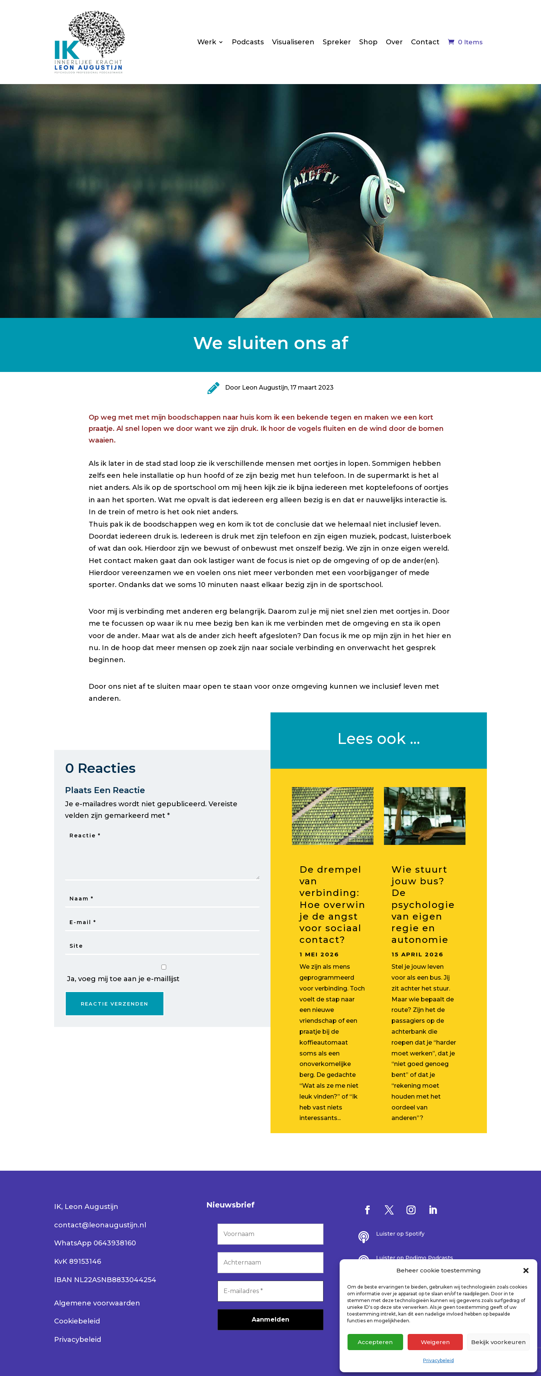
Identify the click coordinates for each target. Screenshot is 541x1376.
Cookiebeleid (77, 1321)
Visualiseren (293, 42)
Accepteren (375, 1342)
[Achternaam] (270, 1262)
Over (394, 42)
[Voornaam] (270, 1234)
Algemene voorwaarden (97, 1303)
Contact (425, 42)
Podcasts (248, 42)
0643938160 (115, 1243)
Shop (368, 42)
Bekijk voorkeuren (498, 1342)
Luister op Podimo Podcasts (414, 1257)
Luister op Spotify (400, 1233)
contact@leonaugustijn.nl (100, 1225)
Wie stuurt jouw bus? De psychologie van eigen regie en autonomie (423, 904)
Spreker (337, 42)
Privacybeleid (438, 1360)
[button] (526, 1270)
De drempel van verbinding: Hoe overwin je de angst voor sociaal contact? (332, 904)
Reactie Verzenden (114, 1004)
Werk (206, 42)
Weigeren (435, 1342)
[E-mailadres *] (270, 1291)
